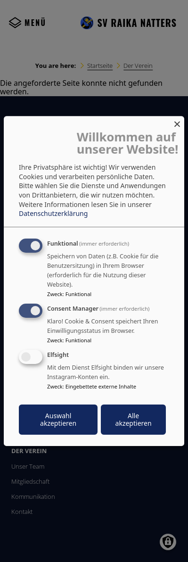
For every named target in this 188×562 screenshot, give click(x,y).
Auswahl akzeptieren (58, 419)
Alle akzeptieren (133, 419)
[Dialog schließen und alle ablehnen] (177, 122)
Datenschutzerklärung (53, 213)
